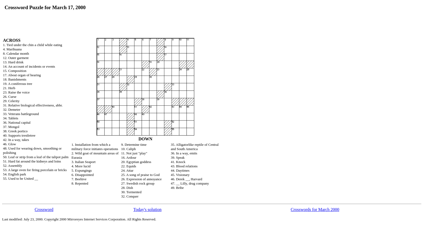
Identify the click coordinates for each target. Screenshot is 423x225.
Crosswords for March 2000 (315, 209)
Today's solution (147, 209)
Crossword (44, 209)
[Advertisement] (151, 13)
